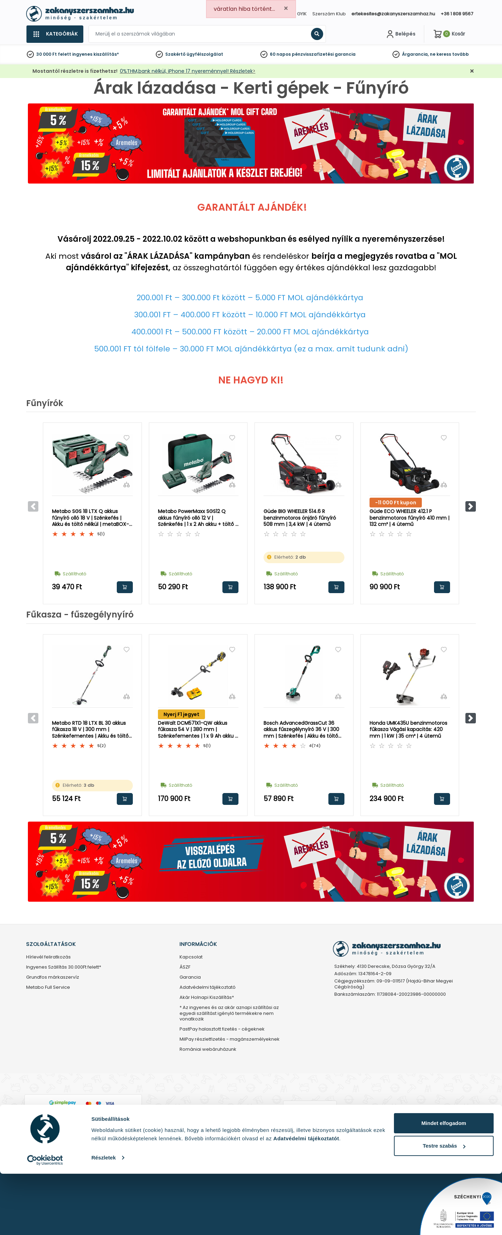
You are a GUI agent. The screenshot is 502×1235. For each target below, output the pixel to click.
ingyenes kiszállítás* (95, 54)
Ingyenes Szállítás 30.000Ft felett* (63, 967)
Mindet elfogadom (443, 1184)
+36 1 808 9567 (457, 13)
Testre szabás (444, 1207)
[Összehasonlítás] (126, 484)
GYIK (302, 13)
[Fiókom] (400, 34)
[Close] (285, 8)
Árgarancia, (415, 54)
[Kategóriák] (54, 34)
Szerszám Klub (329, 13)
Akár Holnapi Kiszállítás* (207, 998)
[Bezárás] (472, 71)
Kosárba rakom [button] (125, 587)
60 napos (280, 54)
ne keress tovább (449, 54)
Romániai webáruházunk (208, 1050)
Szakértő (175, 54)
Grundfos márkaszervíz (52, 977)
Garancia (190, 977)
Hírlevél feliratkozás (48, 957)
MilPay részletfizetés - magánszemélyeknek (230, 1039)
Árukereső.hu (309, 1125)
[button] (470, 506)
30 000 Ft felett (53, 54)
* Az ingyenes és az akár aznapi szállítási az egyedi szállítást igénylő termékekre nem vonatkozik (229, 1014)
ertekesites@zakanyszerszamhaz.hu (393, 13)
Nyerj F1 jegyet (181, 714)
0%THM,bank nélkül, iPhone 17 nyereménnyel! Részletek (186, 71)
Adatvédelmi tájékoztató (208, 988)
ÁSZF (185, 967)
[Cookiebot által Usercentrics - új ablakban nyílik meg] (45, 1221)
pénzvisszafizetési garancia (324, 54)
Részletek (103, 1219)
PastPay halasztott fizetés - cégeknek (222, 1029)
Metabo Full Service (48, 988)
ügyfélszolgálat (205, 54)
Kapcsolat (191, 957)
